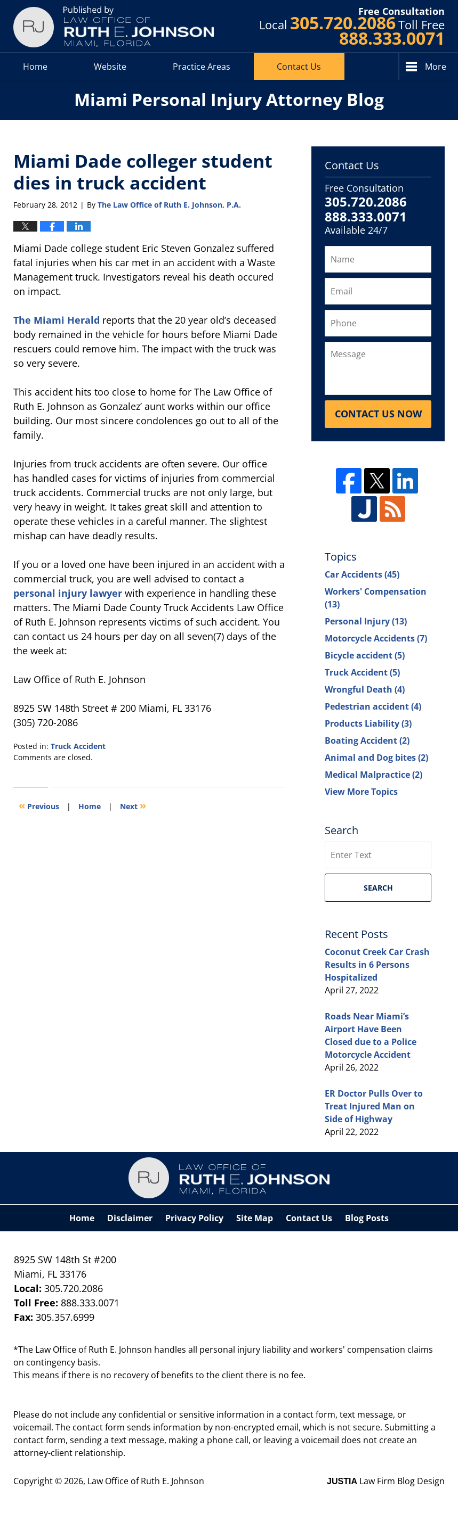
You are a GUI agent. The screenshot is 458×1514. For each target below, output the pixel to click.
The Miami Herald (56, 320)
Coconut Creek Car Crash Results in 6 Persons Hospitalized (377, 964)
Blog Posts (367, 1218)
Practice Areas (201, 66)
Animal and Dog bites (376, 757)
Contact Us (299, 66)
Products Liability (368, 723)
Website (110, 66)
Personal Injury (366, 621)
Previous (39, 805)
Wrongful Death (365, 689)
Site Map (254, 1218)
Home (35, 66)
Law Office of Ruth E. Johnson (145, 1481)
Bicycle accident (365, 655)
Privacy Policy (194, 1218)
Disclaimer (129, 1218)
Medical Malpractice (373, 774)
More (435, 66)
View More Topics (361, 791)
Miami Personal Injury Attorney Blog (113, 26)
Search (378, 888)
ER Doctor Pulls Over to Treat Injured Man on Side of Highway (374, 1106)
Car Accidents (362, 574)
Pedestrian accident (373, 706)
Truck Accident (78, 746)
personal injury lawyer (67, 593)
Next (133, 805)
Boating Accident (367, 740)
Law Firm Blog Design (386, 1481)
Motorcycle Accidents (376, 638)
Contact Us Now (378, 413)
